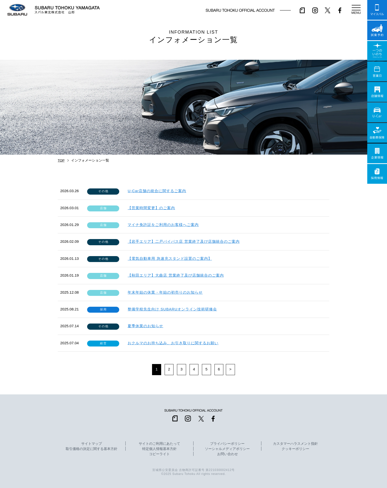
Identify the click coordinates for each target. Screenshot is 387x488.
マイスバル (377, 10)
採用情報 (377, 174)
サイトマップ (91, 444)
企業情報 (377, 153)
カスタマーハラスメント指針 (295, 444)
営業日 (377, 71)
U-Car (377, 112)
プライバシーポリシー (227, 444)
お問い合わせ (227, 454)
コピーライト (159, 454)
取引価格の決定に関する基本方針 (91, 449)
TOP (61, 160)
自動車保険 (377, 133)
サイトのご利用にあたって (159, 444)
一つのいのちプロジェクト (377, 51)
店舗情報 (377, 92)
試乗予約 (377, 30)
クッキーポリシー (295, 449)
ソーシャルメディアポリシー (227, 449)
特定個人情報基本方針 (159, 449)
